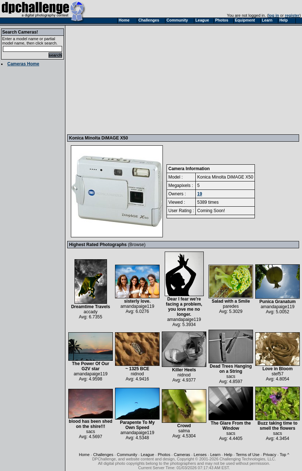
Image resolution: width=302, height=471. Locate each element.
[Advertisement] (174, 79)
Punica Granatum (277, 299)
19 (199, 193)
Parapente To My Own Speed (137, 423)
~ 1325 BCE (137, 366)
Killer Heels (184, 367)
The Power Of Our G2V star (90, 364)
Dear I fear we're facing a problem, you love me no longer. (184, 304)
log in (273, 15)
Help (228, 454)
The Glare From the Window (231, 424)
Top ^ (284, 454)
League (147, 454)
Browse (136, 244)
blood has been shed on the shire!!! (90, 422)
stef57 (278, 373)
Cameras (182, 454)
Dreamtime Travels (90, 304)
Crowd (184, 423)
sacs (231, 376)
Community (127, 454)
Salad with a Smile (231, 299)
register (292, 15)
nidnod (137, 373)
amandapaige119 (137, 306)
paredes (230, 306)
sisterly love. (137, 299)
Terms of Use (248, 454)
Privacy (269, 454)
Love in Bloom (277, 366)
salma (184, 430)
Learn (215, 454)
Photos (164, 454)
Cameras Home (23, 63)
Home (84, 454)
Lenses (200, 454)
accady (91, 311)
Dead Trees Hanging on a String (231, 367)
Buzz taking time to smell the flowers (277, 424)
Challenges (103, 454)
